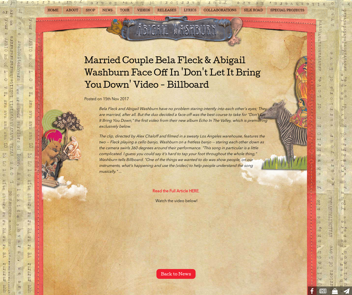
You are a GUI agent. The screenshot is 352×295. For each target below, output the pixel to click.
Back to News (176, 274)
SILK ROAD (253, 10)
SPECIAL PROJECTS (287, 10)
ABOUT (72, 10)
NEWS (107, 10)
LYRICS (190, 10)
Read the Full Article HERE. (176, 191)
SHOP (90, 10)
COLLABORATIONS (220, 10)
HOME (53, 10)
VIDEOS (143, 10)
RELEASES (166, 10)
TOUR (125, 10)
